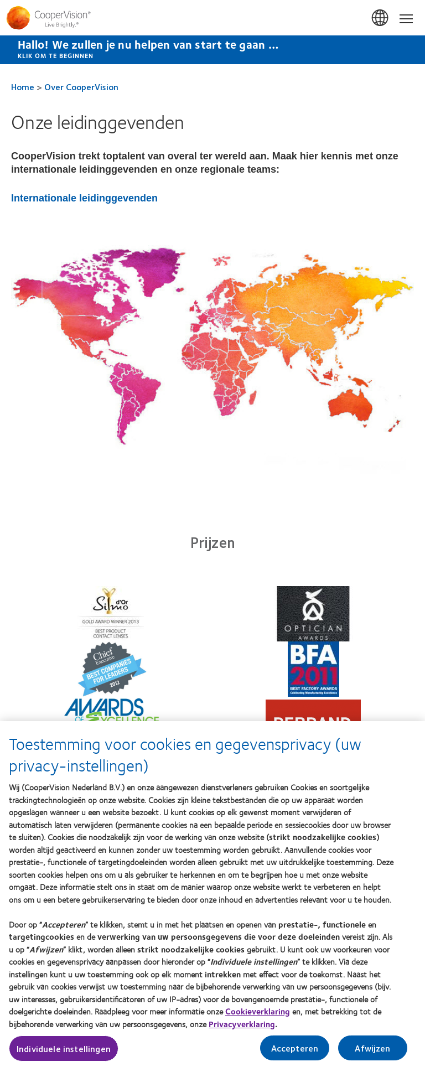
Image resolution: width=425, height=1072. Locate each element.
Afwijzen (372, 1052)
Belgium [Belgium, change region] (381, 18)
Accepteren (295, 1052)
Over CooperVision (81, 87)
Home (22, 87)
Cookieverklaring (257, 1015)
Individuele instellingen (64, 1052)
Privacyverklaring (242, 1027)
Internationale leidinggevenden (84, 198)
